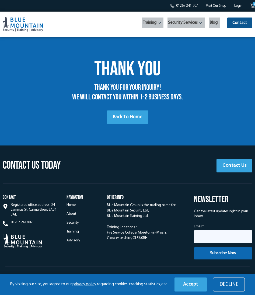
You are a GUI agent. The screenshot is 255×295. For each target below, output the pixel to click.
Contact (239, 23)
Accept (190, 284)
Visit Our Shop (216, 6)
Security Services (183, 23)
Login (238, 6)
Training (150, 23)
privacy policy (84, 284)
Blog (211, 23)
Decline (228, 284)
